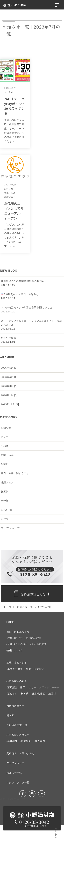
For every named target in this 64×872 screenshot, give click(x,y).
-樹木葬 (24, 693)
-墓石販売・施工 (15, 687)
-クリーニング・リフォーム (44, 687)
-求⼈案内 (39, 741)
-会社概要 (12, 741)
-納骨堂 (51, 693)
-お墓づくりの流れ (17, 644)
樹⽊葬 (10, 715)
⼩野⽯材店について (18, 735)
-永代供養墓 (38, 693)
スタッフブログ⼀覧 (18, 782)
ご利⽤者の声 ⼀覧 (17, 725)
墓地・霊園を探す (16, 662)
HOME (10, 622)
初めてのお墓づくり (18, 631)
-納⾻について (14, 650)
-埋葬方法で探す (34, 669)
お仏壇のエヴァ (15, 706)
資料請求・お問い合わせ (20, 753)
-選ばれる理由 (33, 638)
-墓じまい (12, 693)
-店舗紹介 (25, 741)
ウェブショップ (10, 528)
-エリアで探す (14, 669)
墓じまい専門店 (12, 799)
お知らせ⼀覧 (14, 773)
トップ (7, 607)
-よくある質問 (38, 644)
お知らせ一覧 (25, 607)
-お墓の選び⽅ (14, 638)
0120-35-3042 (32, 822)
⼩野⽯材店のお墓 (16, 681)
